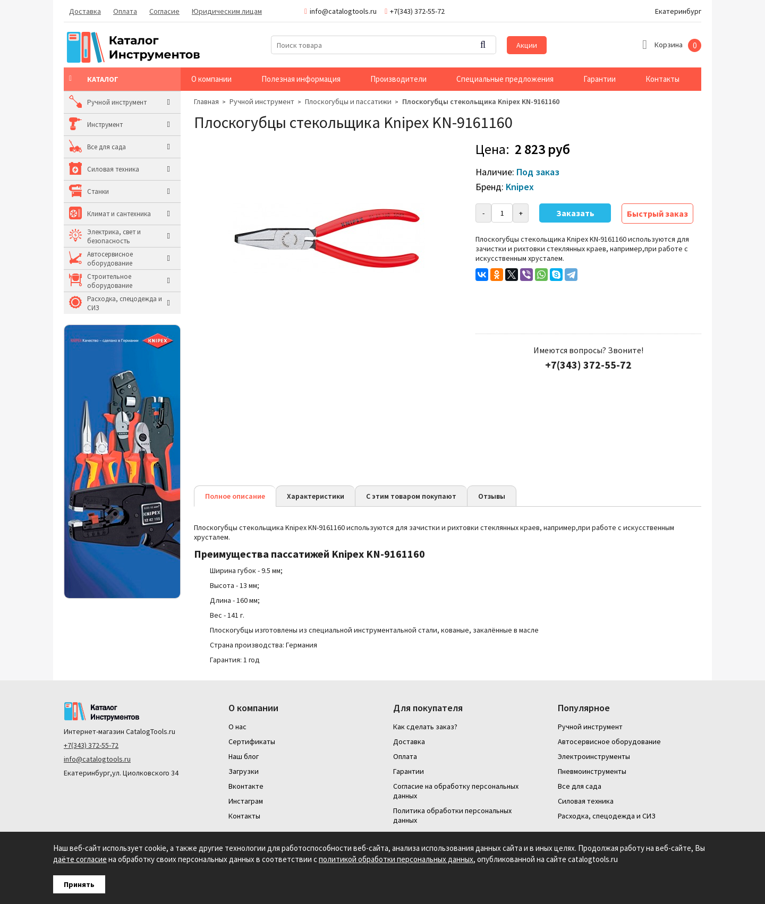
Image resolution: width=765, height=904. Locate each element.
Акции (526, 45)
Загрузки (243, 771)
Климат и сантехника (119, 213)
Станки (98, 191)
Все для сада (106, 146)
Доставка (85, 11)
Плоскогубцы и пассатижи (348, 101)
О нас (237, 726)
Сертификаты (251, 741)
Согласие (164, 11)
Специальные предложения (505, 79)
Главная (206, 101)
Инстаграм (245, 801)
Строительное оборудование (109, 281)
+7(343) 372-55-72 (91, 745)
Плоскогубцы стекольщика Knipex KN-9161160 (480, 101)
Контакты (662, 79)
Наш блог (243, 756)
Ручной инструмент (117, 102)
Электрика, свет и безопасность (114, 236)
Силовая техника (113, 169)
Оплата (125, 11)
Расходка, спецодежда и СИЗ (124, 303)
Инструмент (105, 124)
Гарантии (599, 79)
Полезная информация (301, 79)
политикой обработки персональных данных (396, 859)
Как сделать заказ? (425, 726)
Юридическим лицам (227, 11)
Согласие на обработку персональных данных (455, 790)
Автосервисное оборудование (110, 259)
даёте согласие (80, 859)
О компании (211, 79)
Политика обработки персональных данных (452, 815)
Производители (398, 79)
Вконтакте (246, 786)
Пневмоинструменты (592, 771)
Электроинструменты (594, 756)
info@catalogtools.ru (97, 759)
